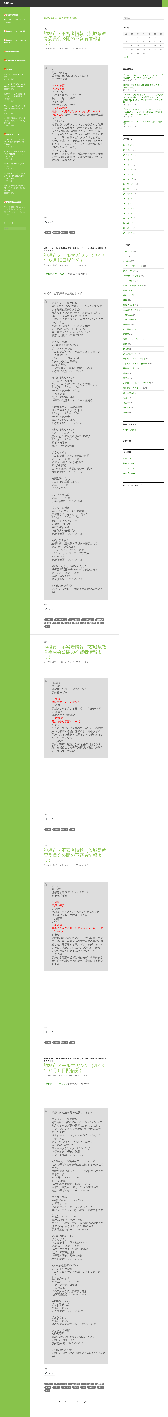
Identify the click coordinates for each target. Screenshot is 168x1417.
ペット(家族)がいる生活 (133, 285)
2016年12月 (128, 223)
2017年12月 (128, 174)
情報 (83, 623)
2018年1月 (127, 169)
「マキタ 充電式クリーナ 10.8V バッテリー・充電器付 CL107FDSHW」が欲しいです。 (143, 76)
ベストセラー (129, 280)
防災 (47, 250)
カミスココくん (61, 620)
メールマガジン (88, 620)
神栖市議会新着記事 (13, 51)
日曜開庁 (92, 623)
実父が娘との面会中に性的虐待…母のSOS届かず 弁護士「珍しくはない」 (14, 153)
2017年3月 (127, 213)
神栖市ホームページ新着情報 (16, 31)
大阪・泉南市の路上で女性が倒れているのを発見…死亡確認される (14, 188)
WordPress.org (129, 473)
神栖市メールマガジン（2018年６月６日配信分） (74, 1068)
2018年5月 (127, 150)
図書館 (48, 623)
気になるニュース (67, 48)
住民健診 (100, 620)
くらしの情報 (74, 620)
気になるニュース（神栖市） (87, 248)
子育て (56, 623)
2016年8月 (127, 233)
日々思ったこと (129, 329)
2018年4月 (127, 155)
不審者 (48, 232)
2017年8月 (127, 194)
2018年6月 (127, 145)
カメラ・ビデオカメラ (132, 266)
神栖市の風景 (129, 368)
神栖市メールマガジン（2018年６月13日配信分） (74, 257)
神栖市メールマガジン (56, 273)
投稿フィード (129, 463)
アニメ (126, 256)
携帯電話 (127, 324)
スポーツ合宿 (129, 271)
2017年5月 (127, 208)
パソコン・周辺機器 (131, 276)
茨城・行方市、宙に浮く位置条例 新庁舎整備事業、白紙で (14, 108)
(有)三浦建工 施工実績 (13, 202)
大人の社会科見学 (60, 248)
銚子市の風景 (129, 393)
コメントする (83, 48)
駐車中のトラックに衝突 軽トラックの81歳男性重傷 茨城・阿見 (14, 96)
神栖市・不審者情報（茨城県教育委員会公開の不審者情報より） (75, 38)
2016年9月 (127, 228)
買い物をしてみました (132, 388)
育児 (125, 378)
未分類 (126, 349)
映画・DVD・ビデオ (132, 339)
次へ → (87, 1401)
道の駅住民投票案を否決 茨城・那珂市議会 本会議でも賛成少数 (14, 120)
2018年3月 (127, 159)
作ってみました (129, 290)
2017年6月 (127, 203)
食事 (125, 412)
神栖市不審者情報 (12, 15)
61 (78, 1401)
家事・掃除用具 (129, 319)
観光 (47, 626)
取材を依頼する (129, 430)
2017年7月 (127, 198)
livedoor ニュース (13, 134)
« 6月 (126, 57)
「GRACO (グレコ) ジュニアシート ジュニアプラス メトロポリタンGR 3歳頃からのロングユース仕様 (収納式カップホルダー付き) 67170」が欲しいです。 (143, 98)
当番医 (76, 623)
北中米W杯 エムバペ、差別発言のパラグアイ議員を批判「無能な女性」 (14, 175)
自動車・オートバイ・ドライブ (136, 383)
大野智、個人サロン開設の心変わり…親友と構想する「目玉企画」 (14, 141)
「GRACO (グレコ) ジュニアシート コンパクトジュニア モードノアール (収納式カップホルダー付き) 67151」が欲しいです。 (143, 111)
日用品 (126, 334)
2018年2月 (127, 164)
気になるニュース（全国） (134, 358)
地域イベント (48, 248)
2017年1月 (127, 218)
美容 (125, 373)
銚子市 (64, 232)
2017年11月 (128, 179)
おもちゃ (127, 261)
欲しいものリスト (130, 354)
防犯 (45, 29)
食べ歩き (127, 407)
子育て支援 (72, 248)
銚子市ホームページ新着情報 (16, 60)
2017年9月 (127, 189)
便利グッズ (128, 295)
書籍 (125, 344)
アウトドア (128, 251)
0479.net (9, 3)
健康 (125, 300)
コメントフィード (130, 468)
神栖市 (56, 232)
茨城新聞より (10, 69)
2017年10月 (128, 184)
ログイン (127, 458)
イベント (49, 620)
